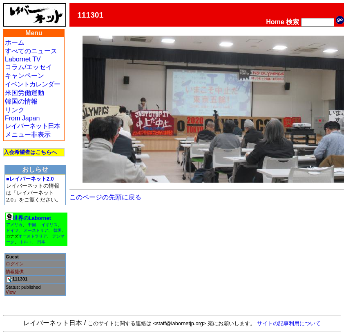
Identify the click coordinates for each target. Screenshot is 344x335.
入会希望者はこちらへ (30, 152)
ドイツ (12, 230)
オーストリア (36, 230)
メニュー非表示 (28, 134)
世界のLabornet (32, 218)
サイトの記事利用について (289, 323)
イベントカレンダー (32, 84)
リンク (15, 109)
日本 (41, 242)
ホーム (15, 42)
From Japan (22, 118)
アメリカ (14, 224)
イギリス (49, 224)
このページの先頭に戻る (105, 197)
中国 (32, 224)
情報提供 (15, 271)
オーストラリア (32, 236)
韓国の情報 (21, 101)
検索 (292, 21)
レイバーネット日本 (32, 125)
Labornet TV (23, 59)
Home (275, 21)
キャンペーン (24, 75)
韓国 (58, 230)
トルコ (26, 242)
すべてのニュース (31, 51)
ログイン (15, 263)
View (11, 292)
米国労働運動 (24, 92)
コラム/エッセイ (28, 66)
